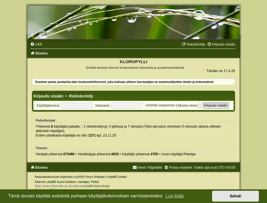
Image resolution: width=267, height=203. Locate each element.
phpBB (78, 176)
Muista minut (190, 106)
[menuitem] (36, 44)
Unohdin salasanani (160, 106)
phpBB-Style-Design (97, 186)
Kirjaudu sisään (48, 96)
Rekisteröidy (81, 96)
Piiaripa (190, 154)
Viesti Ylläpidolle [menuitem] (147, 167)
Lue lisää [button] (175, 196)
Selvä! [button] (235, 196)
